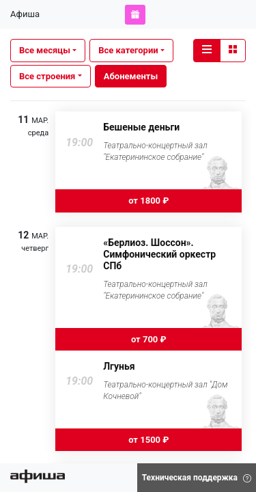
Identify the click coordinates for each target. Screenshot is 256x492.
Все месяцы (44, 50)
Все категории (128, 50)
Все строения (47, 76)
